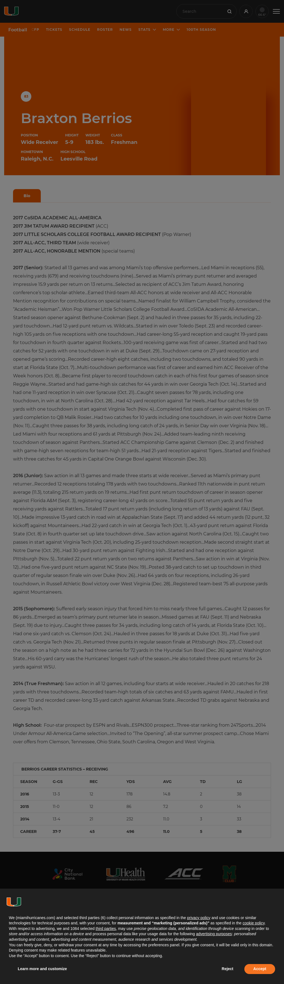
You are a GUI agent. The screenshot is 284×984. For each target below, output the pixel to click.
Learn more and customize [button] (42, 969)
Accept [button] (259, 969)
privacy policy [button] (198, 918)
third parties (106, 928)
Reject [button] (227, 969)
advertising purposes (214, 934)
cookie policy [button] (254, 923)
